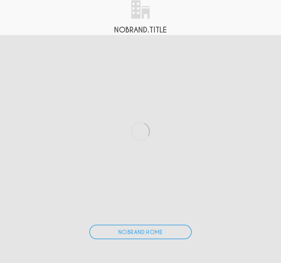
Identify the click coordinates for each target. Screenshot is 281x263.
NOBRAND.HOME (140, 232)
